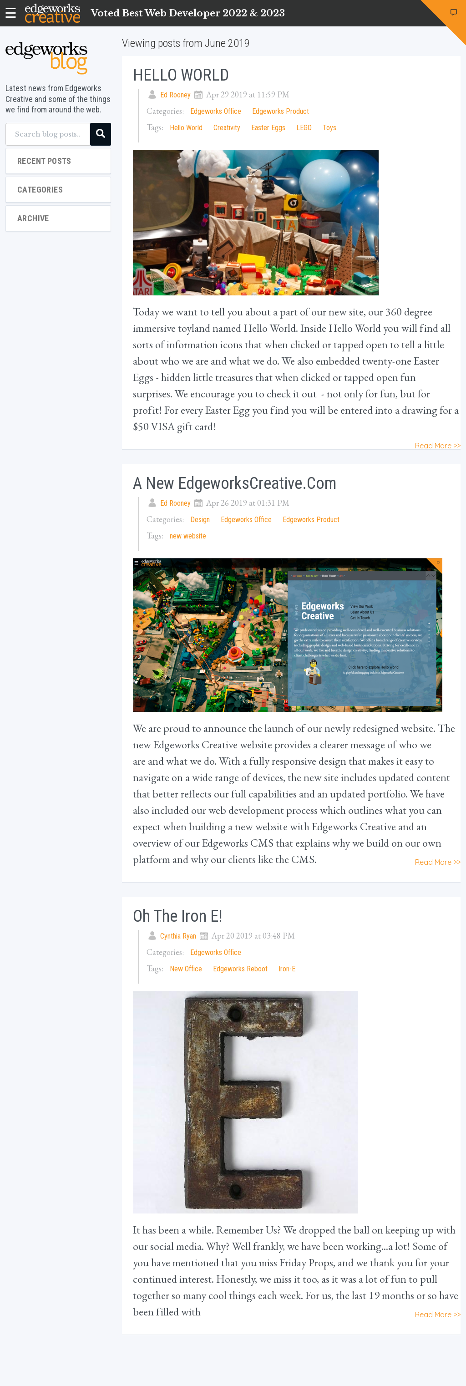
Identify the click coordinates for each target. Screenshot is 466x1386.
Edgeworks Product (280, 111)
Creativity (226, 127)
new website (188, 536)
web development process (263, 810)
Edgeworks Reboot (240, 969)
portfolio (386, 794)
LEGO (304, 127)
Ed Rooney (175, 95)
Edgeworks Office (215, 111)
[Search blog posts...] (47, 134)
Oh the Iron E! (178, 916)
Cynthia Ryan (178, 936)
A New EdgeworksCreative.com (234, 483)
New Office (186, 969)
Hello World (186, 127)
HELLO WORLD (181, 75)
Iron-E (287, 969)
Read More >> (438, 445)
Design (200, 519)
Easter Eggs (268, 127)
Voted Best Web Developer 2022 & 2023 (188, 13)
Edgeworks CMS (238, 843)
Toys (329, 127)
